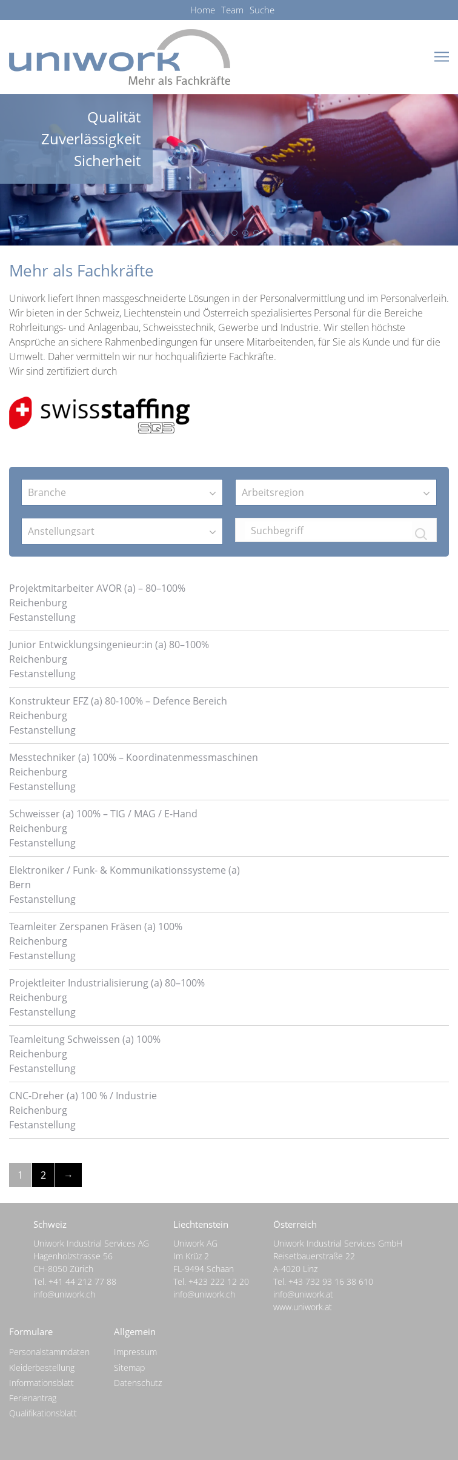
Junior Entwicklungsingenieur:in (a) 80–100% (109, 644)
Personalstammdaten (49, 1352)
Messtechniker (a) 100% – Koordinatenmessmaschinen (133, 757)
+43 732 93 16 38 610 (330, 1281)
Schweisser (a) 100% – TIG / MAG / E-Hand (103, 813)
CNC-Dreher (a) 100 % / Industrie (83, 1095)
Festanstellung (42, 617)
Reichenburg (38, 602)
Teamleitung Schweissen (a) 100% (85, 1039)
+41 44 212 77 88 (82, 1281)
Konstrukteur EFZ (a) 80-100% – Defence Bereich (118, 701)
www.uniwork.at (302, 1307)
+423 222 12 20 (218, 1281)
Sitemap (129, 1367)
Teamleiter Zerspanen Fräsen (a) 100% (95, 926)
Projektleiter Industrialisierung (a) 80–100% (107, 983)
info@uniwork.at (303, 1294)
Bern (20, 884)
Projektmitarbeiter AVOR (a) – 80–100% (97, 588)
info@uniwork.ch (64, 1294)
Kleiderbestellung (42, 1367)
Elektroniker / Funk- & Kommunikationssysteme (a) (124, 870)
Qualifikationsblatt (43, 1413)
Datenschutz (138, 1382)
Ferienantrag (32, 1398)
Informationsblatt (41, 1382)
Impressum (135, 1352)
